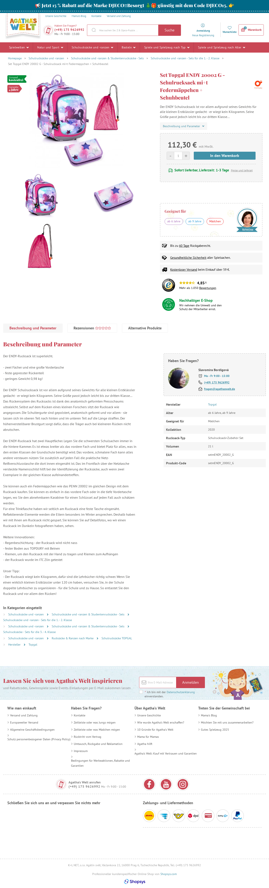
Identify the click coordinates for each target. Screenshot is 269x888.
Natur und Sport (50, 47)
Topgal (33, 644)
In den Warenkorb (224, 155)
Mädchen (215, 221)
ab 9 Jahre (194, 221)
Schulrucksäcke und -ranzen (92, 47)
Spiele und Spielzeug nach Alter (221, 47)
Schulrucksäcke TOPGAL (117, 638)
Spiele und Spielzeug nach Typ (166, 47)
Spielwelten (19, 47)
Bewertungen (207, 288)
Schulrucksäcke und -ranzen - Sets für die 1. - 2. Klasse (185, 58)
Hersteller (14, 644)
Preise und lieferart (242, 170)
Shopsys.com (168, 874)
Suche (169, 30)
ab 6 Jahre (173, 221)
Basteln (129, 47)
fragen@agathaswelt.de (219, 389)
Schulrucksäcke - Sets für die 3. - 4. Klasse (29, 632)
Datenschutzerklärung (181, 692)
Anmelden (190, 682)
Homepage (15, 58)
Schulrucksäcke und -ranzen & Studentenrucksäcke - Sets (107, 58)
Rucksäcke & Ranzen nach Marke (73, 638)
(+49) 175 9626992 (69, 30)
